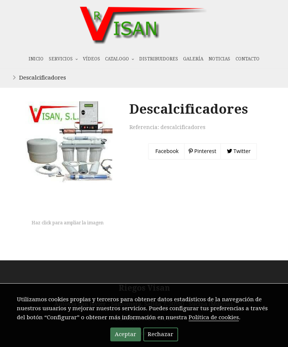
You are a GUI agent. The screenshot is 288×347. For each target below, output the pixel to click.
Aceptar (125, 334)
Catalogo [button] (119, 59)
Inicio (36, 59)
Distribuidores (158, 59)
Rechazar (160, 334)
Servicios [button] (63, 59)
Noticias (219, 59)
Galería (193, 59)
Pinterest (202, 151)
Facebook (166, 151)
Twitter (238, 151)
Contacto (248, 59)
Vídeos (91, 59)
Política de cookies (214, 317)
